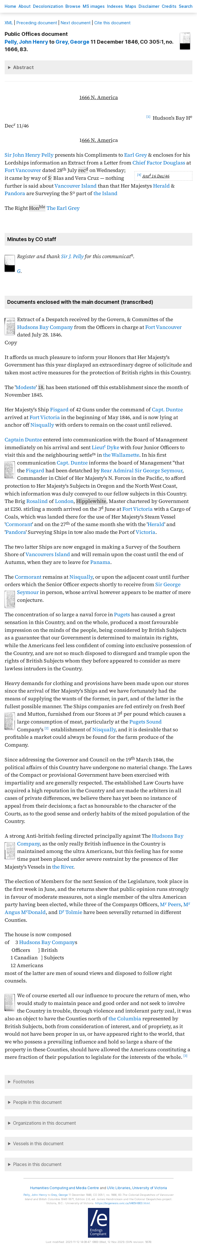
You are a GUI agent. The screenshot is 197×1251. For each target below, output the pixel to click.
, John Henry (27, 42)
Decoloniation (48, 6)
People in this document (37, 1102)
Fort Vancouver (23, 170)
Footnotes (23, 1082)
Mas (130, 6)
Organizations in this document (44, 1123)
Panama (100, 562)
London (64, 501)
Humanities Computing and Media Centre (64, 1188)
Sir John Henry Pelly (29, 154)
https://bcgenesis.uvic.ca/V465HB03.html (122, 1203)
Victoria (145, 532)
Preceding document (36, 22)
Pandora (15, 193)
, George (72, 42)
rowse (72, 6)
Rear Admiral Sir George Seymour (141, 470)
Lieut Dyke (105, 447)
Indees (115, 6)
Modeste (26, 387)
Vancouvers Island (47, 554)
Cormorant (18, 524)
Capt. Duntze (167, 409)
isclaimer (149, 6)
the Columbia (124, 1018)
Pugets (122, 614)
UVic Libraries (118, 1188)
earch (186, 6)
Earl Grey (135, 154)
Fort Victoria (45, 417)
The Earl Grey (63, 208)
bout (25, 6)
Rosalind (37, 501)
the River (62, 866)
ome (10, 6)
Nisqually (42, 424)
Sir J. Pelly (72, 256)
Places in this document (37, 1164)
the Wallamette (121, 454)
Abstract (23, 67)
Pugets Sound (145, 721)
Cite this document (112, 22)
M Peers (170, 904)
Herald (161, 185)
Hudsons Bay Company (45, 327)
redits (169, 6)
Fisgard (59, 409)
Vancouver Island (75, 185)
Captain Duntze (23, 439)
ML (9, 22)
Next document (76, 22)
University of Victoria (149, 1188)
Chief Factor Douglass (158, 162)
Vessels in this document (38, 1143)
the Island (105, 193)
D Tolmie (70, 912)
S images (94, 6)
